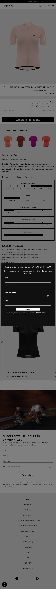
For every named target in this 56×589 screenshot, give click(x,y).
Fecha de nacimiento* (11, 292)
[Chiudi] (53, 264)
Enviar (28, 309)
